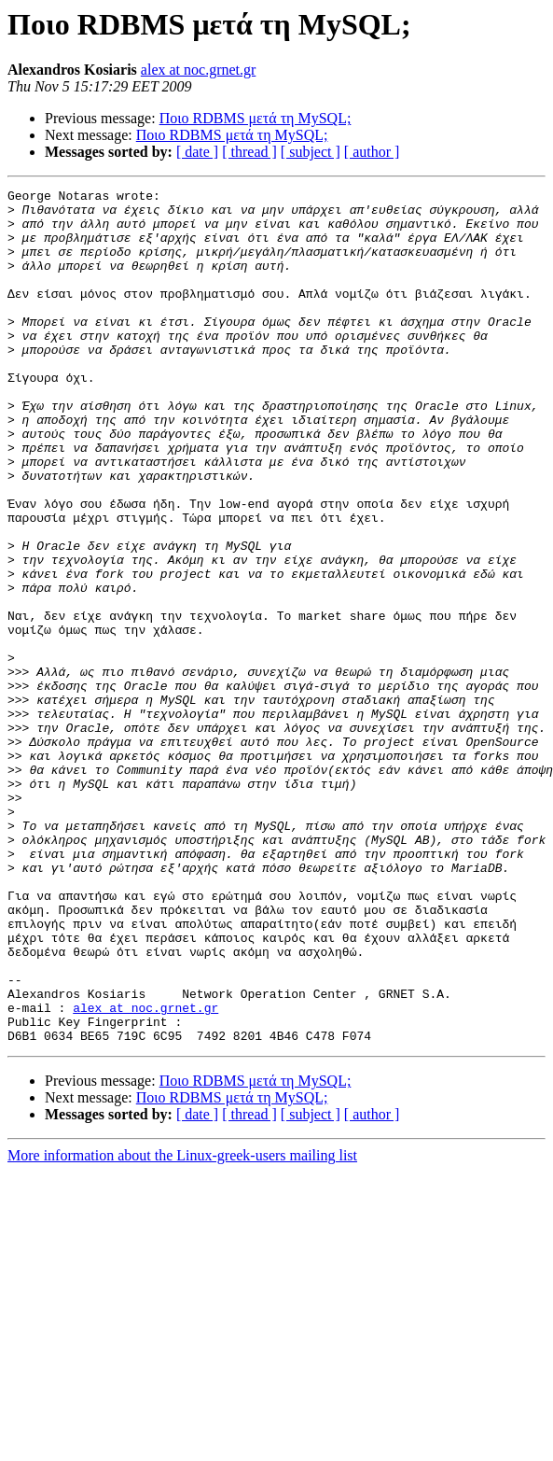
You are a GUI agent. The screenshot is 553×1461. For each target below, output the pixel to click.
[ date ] (197, 152)
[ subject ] (310, 152)
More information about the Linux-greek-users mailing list (182, 1326)
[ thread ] (249, 152)
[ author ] (372, 152)
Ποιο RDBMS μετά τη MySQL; (255, 118)
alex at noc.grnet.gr (198, 69)
